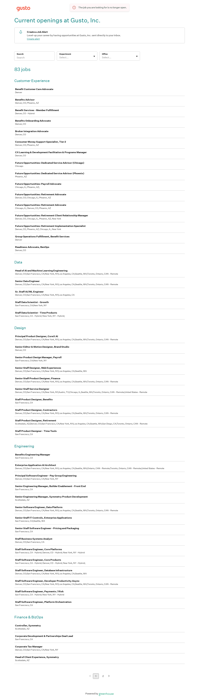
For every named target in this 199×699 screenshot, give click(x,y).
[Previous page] (90, 676)
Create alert (33, 39)
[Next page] (108, 676)
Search (20, 54)
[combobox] (59, 57)
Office (105, 54)
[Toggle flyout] (94, 56)
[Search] (34, 57)
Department (65, 54)
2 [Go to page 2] (103, 676)
